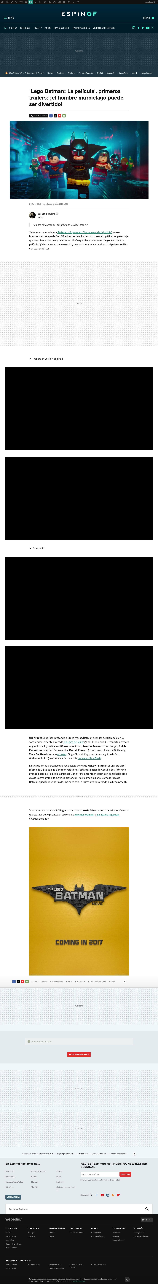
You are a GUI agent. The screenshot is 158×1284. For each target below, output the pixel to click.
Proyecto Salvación (86, 73)
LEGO (70, 981)
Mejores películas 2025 (65, 1154)
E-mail (64, 115)
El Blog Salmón (139, 1232)
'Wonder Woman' (84, 814)
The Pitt (100, 73)
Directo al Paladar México (76, 1266)
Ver (80, 1054)
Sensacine (52, 1232)
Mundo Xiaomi (11, 1248)
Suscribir (125, 1174)
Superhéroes (57, 981)
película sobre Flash (89, 758)
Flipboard (143, 28)
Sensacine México (55, 1265)
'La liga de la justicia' (108, 814)
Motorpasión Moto (98, 1236)
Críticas (59, 1171)
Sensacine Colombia (56, 1268)
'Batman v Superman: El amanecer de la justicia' (84, 232)
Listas (58, 1177)
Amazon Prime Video (14, 1182)
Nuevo (146, 18)
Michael (50, 73)
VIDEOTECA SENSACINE (104, 28)
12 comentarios (40, 116)
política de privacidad (112, 1180)
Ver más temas (13, 1197)
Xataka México (11, 1265)
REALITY (38, 28)
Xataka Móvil (11, 1236)
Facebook (138, 28)
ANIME (48, 28)
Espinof (79, 14)
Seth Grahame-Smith (98, 981)
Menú (11, 18)
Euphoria (59, 1182)
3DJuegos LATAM (34, 1265)
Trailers (44, 981)
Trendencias (117, 1232)
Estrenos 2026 (83, 1154)
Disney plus (10, 1177)
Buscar (147, 1209)
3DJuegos (31, 1232)
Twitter (152, 28)
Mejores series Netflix (118, 1154)
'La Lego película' (74, 742)
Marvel (134, 73)
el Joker (61, 754)
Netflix (33, 1177)
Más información (79, 1281)
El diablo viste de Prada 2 (34, 73)
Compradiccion (118, 1240)
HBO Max (9, 1187)
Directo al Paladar (76, 1232)
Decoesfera (117, 1236)
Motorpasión (96, 1232)
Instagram (133, 28)
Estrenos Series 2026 (99, 1154)
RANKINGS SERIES (81, 28)
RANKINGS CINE (61, 28)
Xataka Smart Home (13, 1244)
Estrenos (10, 1171)
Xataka (8, 1232)
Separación (111, 73)
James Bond (123, 73)
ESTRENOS (25, 28)
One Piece (60, 73)
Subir (144, 1220)
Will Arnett (81, 981)
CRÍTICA (13, 28)
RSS (113, 1194)
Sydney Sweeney (146, 73)
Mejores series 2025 (46, 1154)
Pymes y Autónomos (141, 1236)
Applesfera (10, 1240)
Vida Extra (31, 1236)
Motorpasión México (98, 1265)
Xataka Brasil (11, 1268)
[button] (48, 213)
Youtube (147, 28)
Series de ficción (38, 1171)
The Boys (71, 73)
